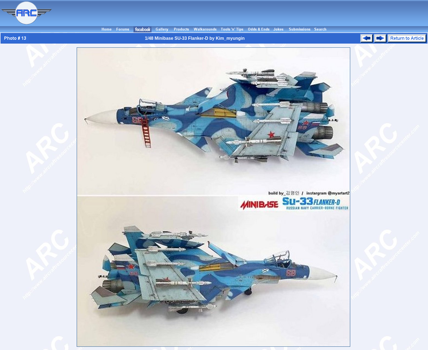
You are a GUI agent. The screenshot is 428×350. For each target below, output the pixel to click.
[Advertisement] (240, 13)
